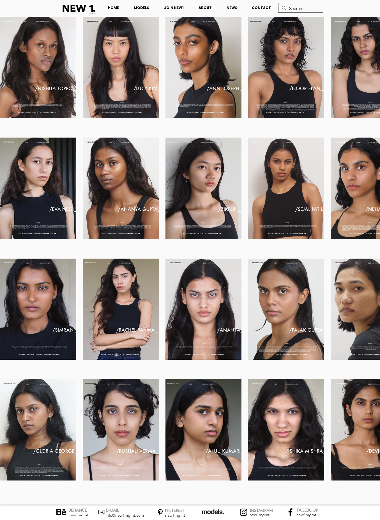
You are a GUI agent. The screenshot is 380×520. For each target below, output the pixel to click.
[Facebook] (290, 512)
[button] (141, 8)
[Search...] (300, 8)
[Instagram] (243, 512)
